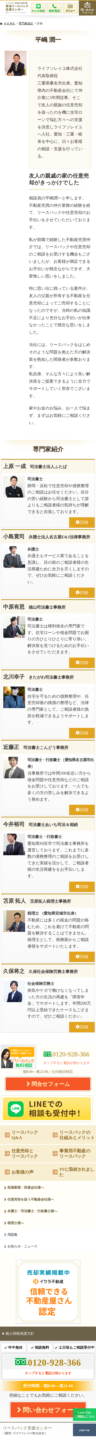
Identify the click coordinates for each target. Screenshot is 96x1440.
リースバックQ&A (21, 1135)
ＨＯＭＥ (9, 23)
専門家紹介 (26, 23)
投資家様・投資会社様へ (24, 1187)
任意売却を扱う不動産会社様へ (29, 1199)
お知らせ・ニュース (20, 1246)
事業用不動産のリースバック (71, 1153)
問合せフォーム (48, 1084)
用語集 (10, 1235)
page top (84, 1429)
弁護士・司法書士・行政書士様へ (30, 1211)
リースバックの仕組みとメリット (74, 1135)
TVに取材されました (73, 1172)
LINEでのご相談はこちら (84, 1414)
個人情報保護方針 (18, 1333)
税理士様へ (14, 1223)
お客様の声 (19, 1171)
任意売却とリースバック (21, 1153)
